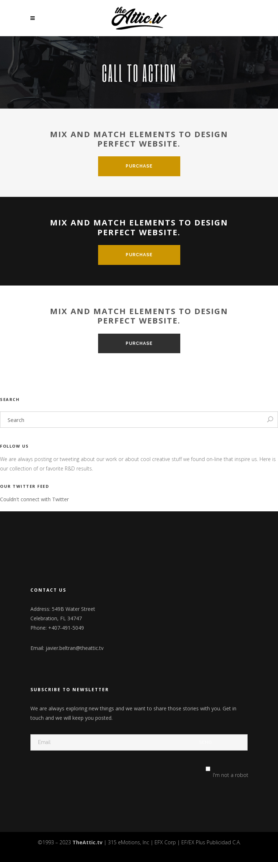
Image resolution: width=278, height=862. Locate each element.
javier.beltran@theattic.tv (75, 648)
